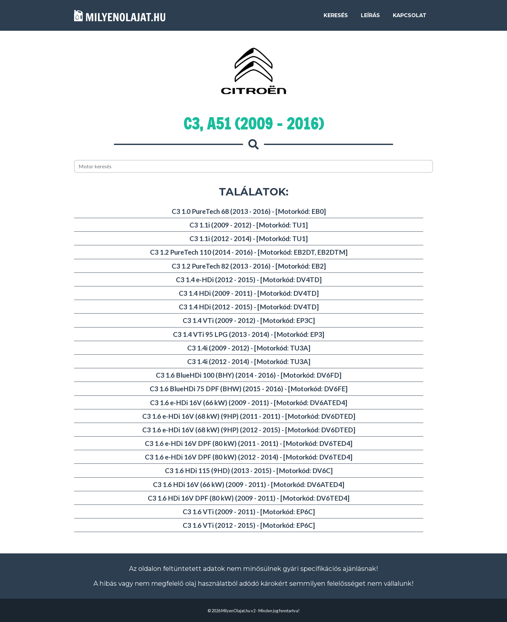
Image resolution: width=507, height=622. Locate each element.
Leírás (370, 17)
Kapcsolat (409, 17)
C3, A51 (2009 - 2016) (253, 124)
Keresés (336, 17)
